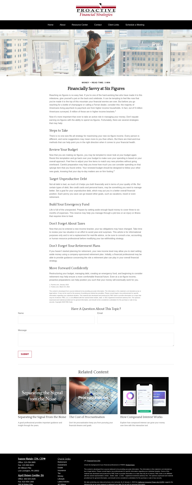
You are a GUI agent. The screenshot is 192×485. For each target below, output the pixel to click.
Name (21, 313)
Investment (62, 465)
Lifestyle (61, 479)
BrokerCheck (130, 465)
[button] (51, 25)
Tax (59, 473)
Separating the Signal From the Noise (42, 417)
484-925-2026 (29, 479)
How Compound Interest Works (141, 417)
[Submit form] (25, 354)
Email (100, 313)
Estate (60, 468)
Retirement (62, 462)
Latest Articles (63, 482)
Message (22, 330)
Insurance (62, 470)
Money (60, 476)
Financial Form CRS (93, 460)
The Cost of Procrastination (87, 417)
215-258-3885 (29, 462)
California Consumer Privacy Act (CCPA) (151, 482)
